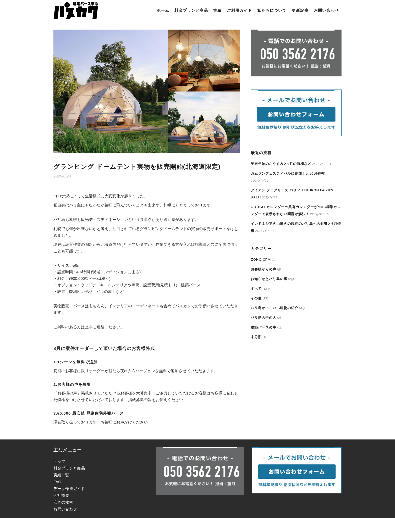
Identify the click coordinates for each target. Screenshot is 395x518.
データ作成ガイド (69, 488)
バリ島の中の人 (263, 318)
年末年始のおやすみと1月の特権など (281, 164)
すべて (256, 289)
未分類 (256, 337)
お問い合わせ (65, 509)
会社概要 (61, 495)
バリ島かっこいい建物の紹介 (274, 308)
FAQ (57, 482)
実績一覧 (61, 475)
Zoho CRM (261, 259)
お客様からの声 (263, 269)
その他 (256, 298)
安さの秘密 (63, 502)
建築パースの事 (263, 327)
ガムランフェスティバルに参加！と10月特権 (288, 173)
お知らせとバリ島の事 (269, 279)
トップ (59, 461)
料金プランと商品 (69, 468)
